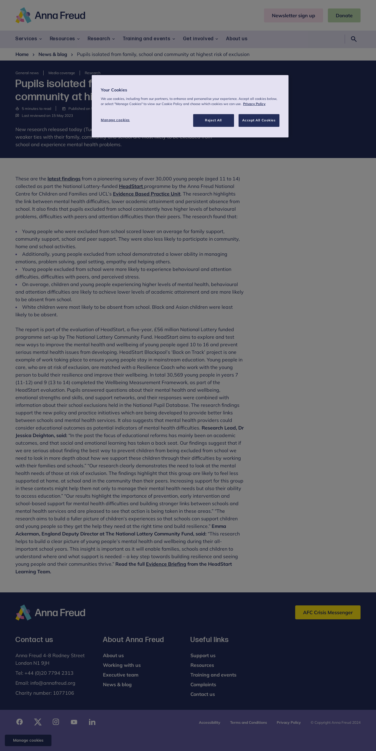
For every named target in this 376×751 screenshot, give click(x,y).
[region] (190, 106)
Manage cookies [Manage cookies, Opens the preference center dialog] (115, 120)
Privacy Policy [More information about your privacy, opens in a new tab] (254, 104)
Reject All (213, 120)
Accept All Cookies (258, 120)
